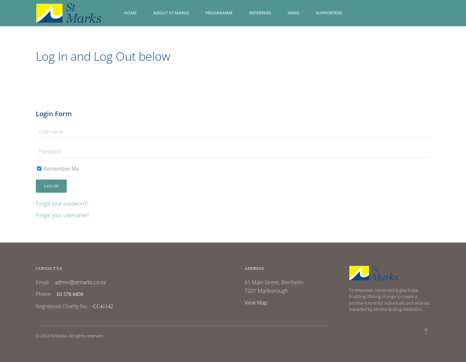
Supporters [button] (329, 13)
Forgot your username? (62, 215)
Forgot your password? (62, 203)
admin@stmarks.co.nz (80, 282)
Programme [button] (219, 13)
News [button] (293, 13)
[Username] (233, 131)
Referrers (260, 13)
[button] (426, 331)
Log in (51, 185)
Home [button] (130, 13)
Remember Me (58, 168)
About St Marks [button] (171, 13)
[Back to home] (69, 13)
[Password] (233, 151)
